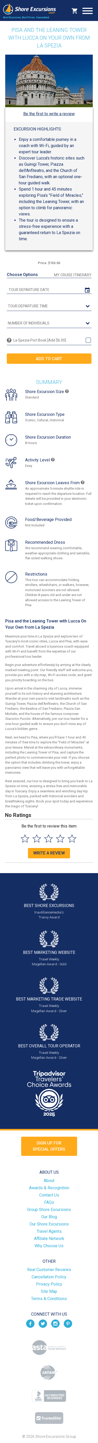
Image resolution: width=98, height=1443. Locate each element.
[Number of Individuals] (49, 323)
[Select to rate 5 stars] (72, 838)
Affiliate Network (49, 1238)
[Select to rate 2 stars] (36, 838)
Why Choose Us (49, 1245)
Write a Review (49, 853)
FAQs (49, 1202)
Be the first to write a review (49, 113)
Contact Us (49, 1195)
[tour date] (49, 290)
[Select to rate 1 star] (25, 838)
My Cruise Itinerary (72, 275)
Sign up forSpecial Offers (49, 1146)
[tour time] (49, 306)
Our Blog (49, 1216)
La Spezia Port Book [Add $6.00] (39, 340)
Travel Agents (49, 1231)
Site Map (49, 1291)
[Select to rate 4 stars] (60, 838)
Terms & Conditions (49, 1298)
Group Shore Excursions (49, 1209)
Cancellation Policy (49, 1276)
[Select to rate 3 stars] (48, 838)
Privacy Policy (49, 1284)
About (49, 1180)
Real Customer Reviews (49, 1269)
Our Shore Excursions (49, 1224)
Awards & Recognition (49, 1187)
